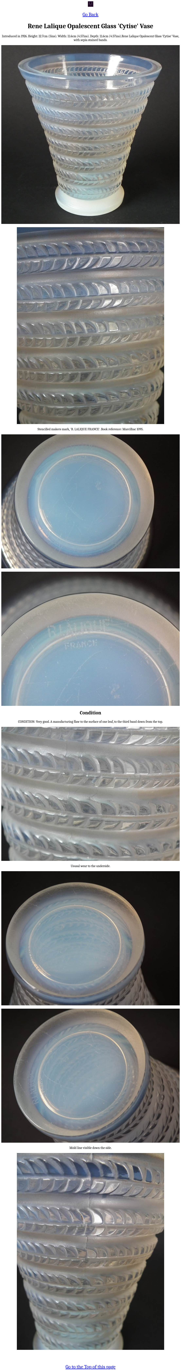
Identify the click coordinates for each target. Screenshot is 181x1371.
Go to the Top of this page (91, 1367)
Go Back (90, 14)
